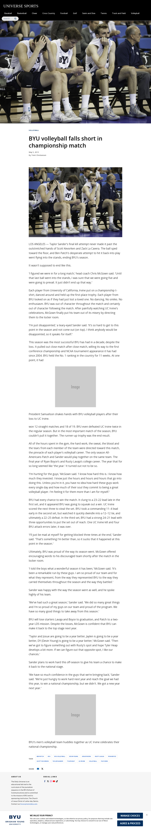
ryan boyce (112, 756)
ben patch (40, 756)
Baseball (8, 13)
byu (49, 756)
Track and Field (119, 13)
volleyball (93, 761)
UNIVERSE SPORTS (20, 6)
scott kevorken (43, 761)
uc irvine (82, 761)
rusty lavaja (99, 756)
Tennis (104, 13)
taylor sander (58, 761)
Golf (75, 13)
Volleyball (135, 13)
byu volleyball (59, 756)
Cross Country (48, 13)
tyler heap (71, 761)
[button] (147, 815)
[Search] (10, 19)
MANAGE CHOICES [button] (130, 815)
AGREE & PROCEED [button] (130, 823)
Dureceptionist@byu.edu (20, 807)
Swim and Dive (88, 13)
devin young (73, 756)
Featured (104, 761)
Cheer (34, 13)
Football (64, 13)
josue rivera (86, 756)
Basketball (22, 13)
